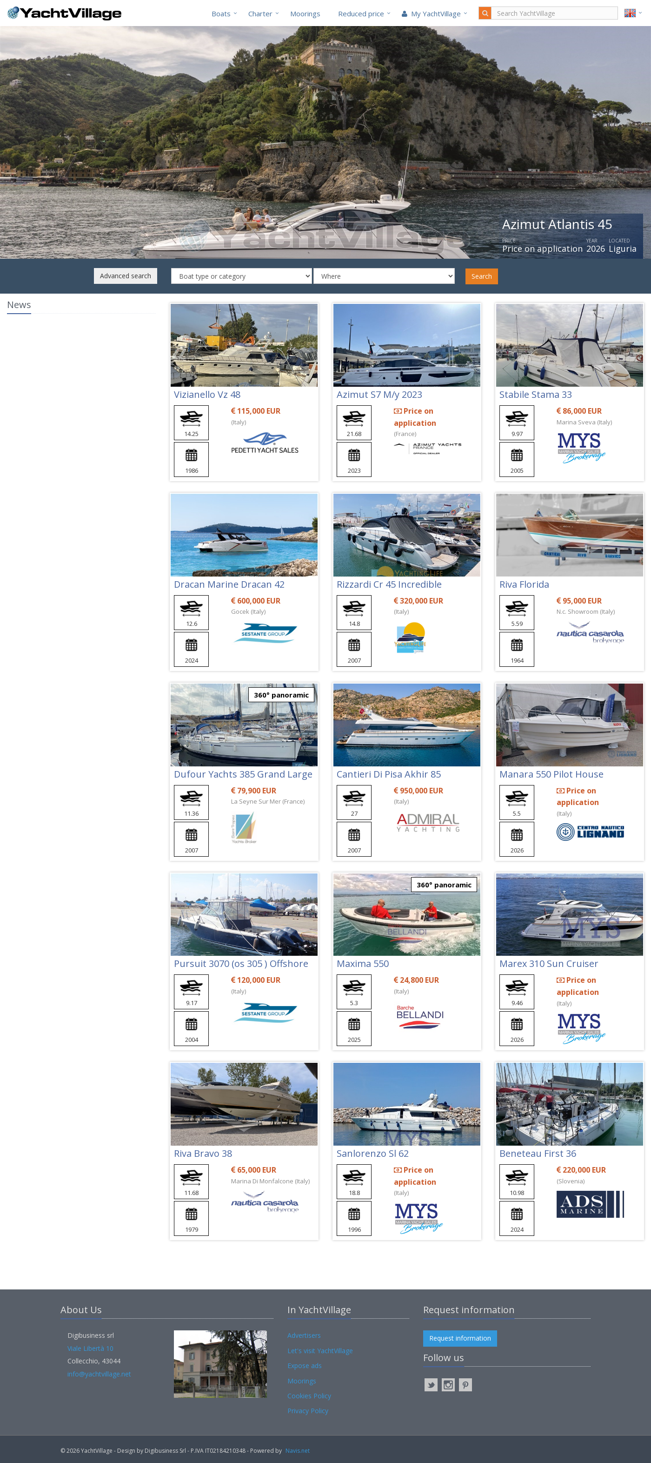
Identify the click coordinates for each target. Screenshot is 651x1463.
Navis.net (298, 1451)
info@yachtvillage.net (99, 1373)
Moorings (305, 13)
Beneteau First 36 (537, 1153)
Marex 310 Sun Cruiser (548, 963)
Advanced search (125, 275)
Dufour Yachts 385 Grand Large (243, 774)
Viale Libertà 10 (90, 1348)
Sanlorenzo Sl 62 (373, 1153)
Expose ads (304, 1365)
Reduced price (361, 13)
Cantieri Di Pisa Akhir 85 (389, 774)
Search (482, 276)
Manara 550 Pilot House (551, 774)
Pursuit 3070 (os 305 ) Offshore (241, 963)
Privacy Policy (307, 1410)
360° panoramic (281, 694)
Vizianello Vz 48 (207, 394)
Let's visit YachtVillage (320, 1350)
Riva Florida (524, 584)
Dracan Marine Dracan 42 (229, 584)
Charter (260, 13)
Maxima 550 (363, 963)
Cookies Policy (309, 1395)
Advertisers (304, 1335)
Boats (221, 13)
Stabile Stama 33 (535, 394)
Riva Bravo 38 (203, 1153)
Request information (460, 1338)
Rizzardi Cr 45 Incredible (389, 584)
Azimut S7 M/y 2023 (379, 394)
